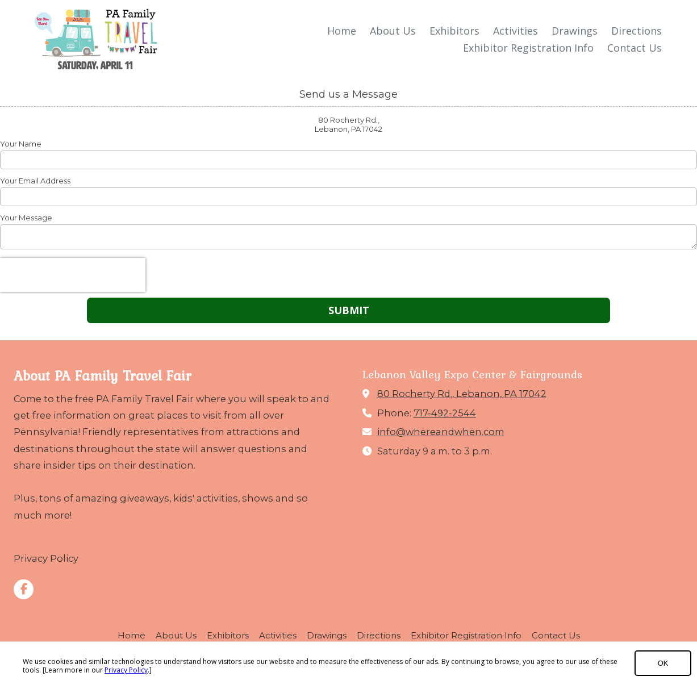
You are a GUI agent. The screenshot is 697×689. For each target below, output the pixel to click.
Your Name (20, 143)
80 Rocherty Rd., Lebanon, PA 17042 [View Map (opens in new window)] (461, 393)
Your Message (26, 217)
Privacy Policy (126, 670)
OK (663, 663)
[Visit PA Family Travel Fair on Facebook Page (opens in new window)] (24, 589)
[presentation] (72, 275)
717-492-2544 (445, 413)
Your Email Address (35, 180)
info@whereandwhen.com (440, 431)
